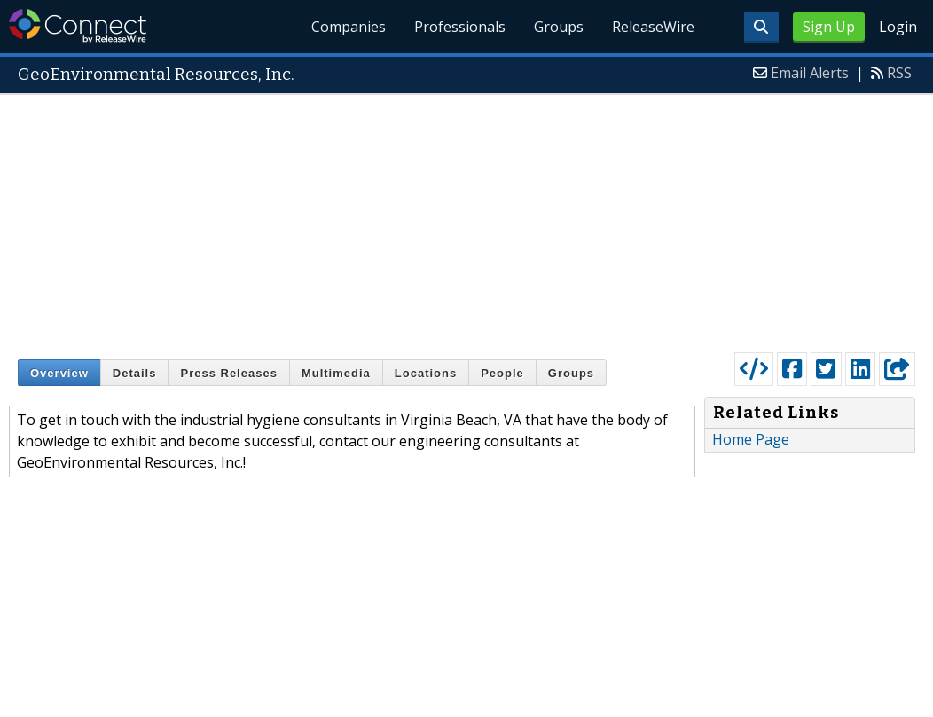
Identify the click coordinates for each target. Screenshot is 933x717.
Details (135, 373)
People (502, 373)
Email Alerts (810, 73)
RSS (899, 73)
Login (898, 26)
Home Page (750, 439)
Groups (559, 26)
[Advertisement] (466, 219)
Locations (426, 373)
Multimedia (336, 373)
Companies (349, 26)
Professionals (460, 26)
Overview (59, 373)
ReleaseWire (653, 26)
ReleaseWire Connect (77, 26)
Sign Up (829, 26)
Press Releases (228, 373)
